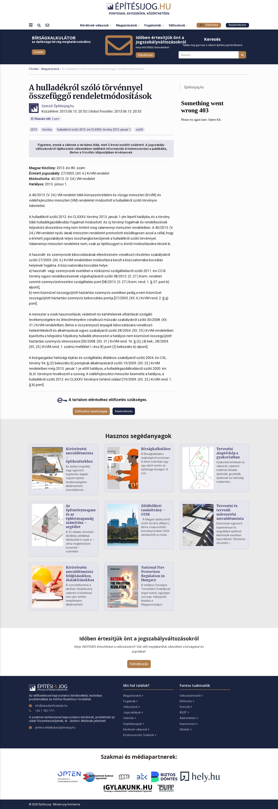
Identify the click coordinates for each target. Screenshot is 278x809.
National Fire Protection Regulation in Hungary (153, 573)
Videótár (129, 718)
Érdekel (38, 52)
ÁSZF (184, 712)
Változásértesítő (191, 695)
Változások (178, 25)
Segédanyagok (133, 724)
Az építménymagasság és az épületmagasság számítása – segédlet (83, 516)
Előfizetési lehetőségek (91, 411)
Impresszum (188, 724)
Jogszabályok (133, 712)
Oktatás (185, 729)
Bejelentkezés (237, 25)
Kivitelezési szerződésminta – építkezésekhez (79, 455)
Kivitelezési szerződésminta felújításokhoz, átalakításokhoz (80, 573)
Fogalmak (130, 701)
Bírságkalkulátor (156, 449)
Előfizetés (209, 25)
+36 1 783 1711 (45, 710)
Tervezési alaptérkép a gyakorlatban (228, 453)
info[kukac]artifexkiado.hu (51, 705)
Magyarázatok (128, 25)
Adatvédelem (189, 718)
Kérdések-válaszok (95, 25)
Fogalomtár (154, 25)
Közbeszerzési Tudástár (139, 735)
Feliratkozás (145, 55)
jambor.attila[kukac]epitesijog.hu (55, 727)
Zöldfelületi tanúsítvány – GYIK (153, 510)
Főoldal (33, 69)
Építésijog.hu (194, 87)
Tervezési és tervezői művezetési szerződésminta (230, 512)
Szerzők (186, 707)
